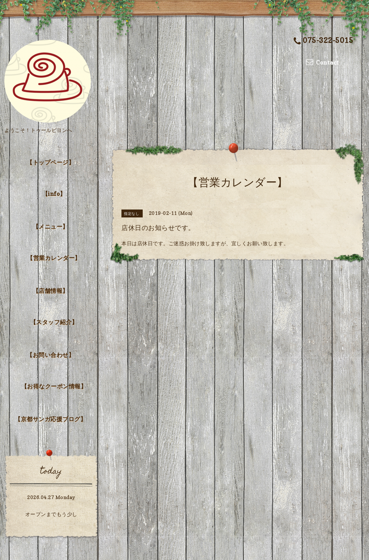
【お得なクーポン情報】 (54, 386)
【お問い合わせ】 (50, 354)
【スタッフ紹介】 (54, 322)
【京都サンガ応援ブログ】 (50, 419)
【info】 (54, 193)
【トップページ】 (50, 162)
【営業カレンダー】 (54, 257)
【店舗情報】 (50, 290)
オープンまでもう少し (51, 514)
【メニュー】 (50, 226)
